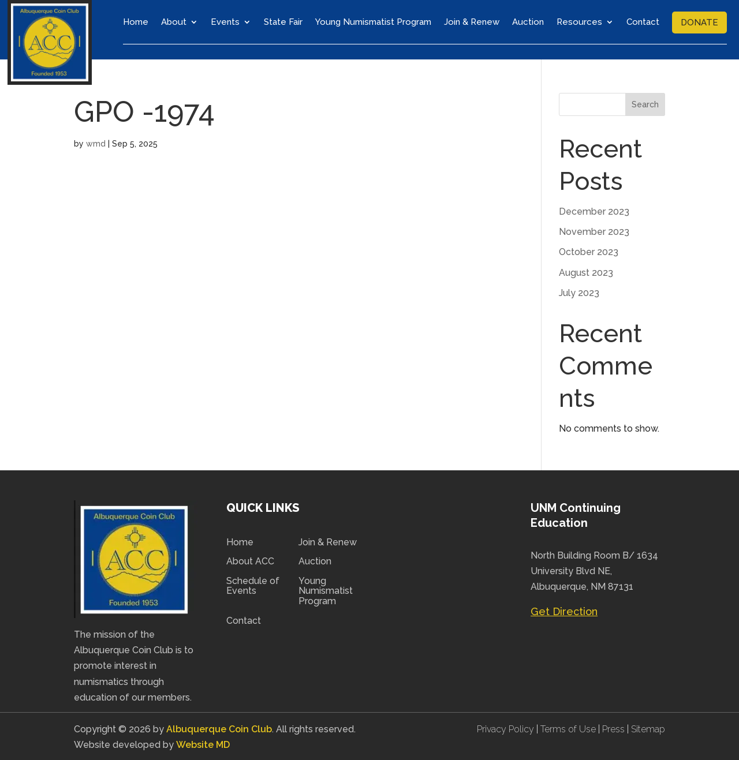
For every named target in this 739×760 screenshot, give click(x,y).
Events (225, 22)
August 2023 (586, 270)
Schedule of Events (252, 584)
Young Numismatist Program (373, 22)
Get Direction (564, 610)
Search (645, 103)
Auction (528, 22)
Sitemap (648, 727)
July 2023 (579, 291)
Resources (579, 22)
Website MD (202, 743)
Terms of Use (568, 727)
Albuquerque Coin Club (219, 727)
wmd (96, 142)
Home (135, 22)
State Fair (283, 22)
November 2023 (594, 230)
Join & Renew (471, 22)
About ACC (250, 560)
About (173, 22)
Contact (642, 22)
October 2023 (588, 250)
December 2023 (594, 210)
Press (614, 727)
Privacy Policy (506, 727)
